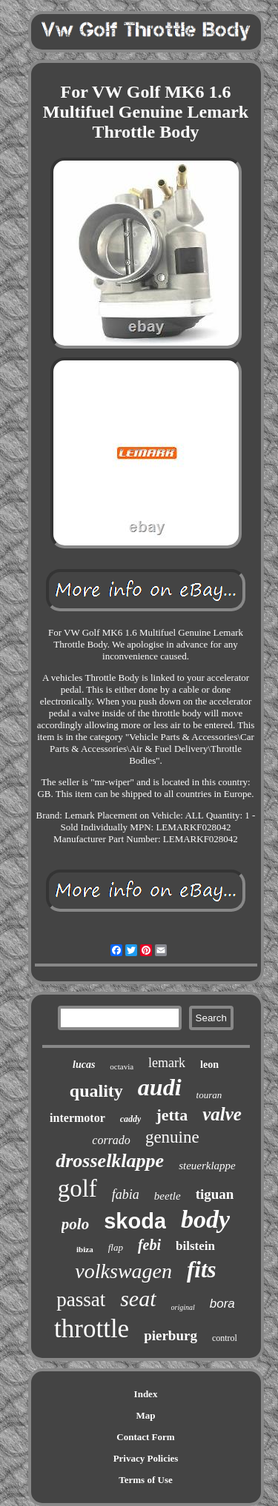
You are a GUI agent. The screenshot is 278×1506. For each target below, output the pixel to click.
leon (209, 1064)
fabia (125, 1194)
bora (222, 1304)
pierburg (170, 1335)
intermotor (77, 1118)
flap (115, 1247)
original (183, 1307)
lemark (166, 1062)
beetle (167, 1196)
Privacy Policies (146, 1458)
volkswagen (123, 1271)
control (224, 1338)
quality (96, 1090)
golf (77, 1188)
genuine (172, 1137)
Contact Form (145, 1436)
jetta (172, 1115)
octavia (121, 1066)
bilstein (195, 1246)
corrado (111, 1140)
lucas (84, 1064)
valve (222, 1114)
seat (138, 1298)
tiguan (215, 1194)
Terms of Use (145, 1479)
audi (160, 1087)
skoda (135, 1221)
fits (201, 1270)
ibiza (84, 1249)
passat (80, 1299)
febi (149, 1245)
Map (146, 1415)
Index (146, 1393)
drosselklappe (110, 1160)
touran (209, 1094)
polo (75, 1224)
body (205, 1219)
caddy (131, 1119)
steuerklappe (207, 1165)
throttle (91, 1328)
